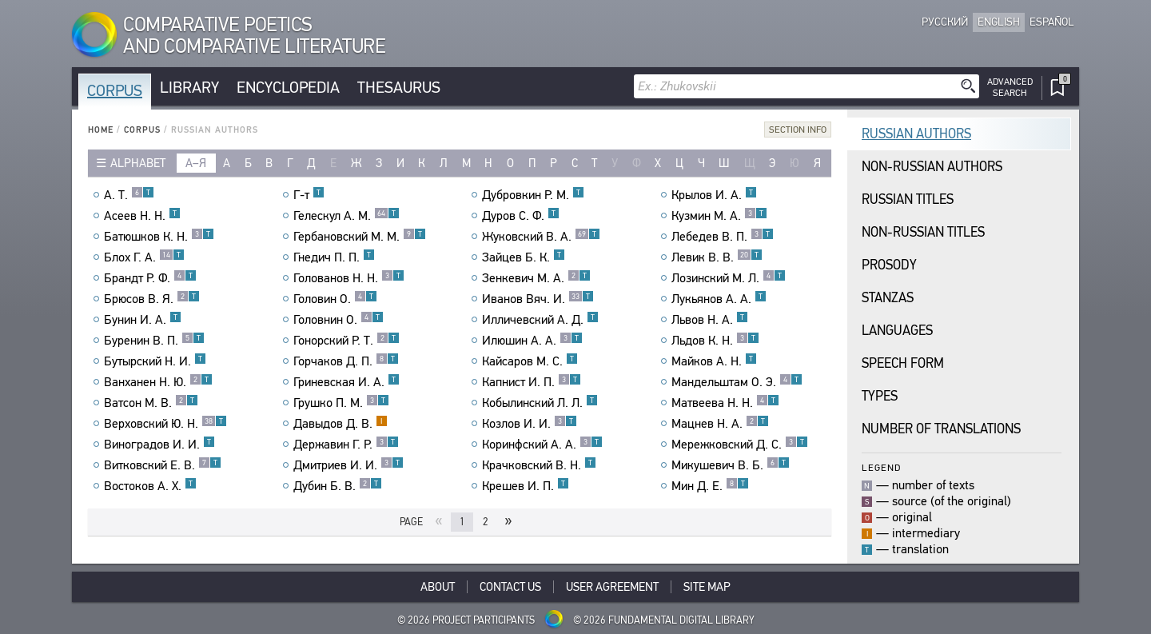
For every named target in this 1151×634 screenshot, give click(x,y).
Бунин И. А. (142, 320)
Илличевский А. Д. (540, 320)
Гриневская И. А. (346, 382)
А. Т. (129, 195)
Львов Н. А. (709, 320)
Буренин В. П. (154, 340)
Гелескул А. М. (346, 216)
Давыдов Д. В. (340, 424)
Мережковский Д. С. (739, 444)
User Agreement (612, 587)
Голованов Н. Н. (348, 278)
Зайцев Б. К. (523, 257)
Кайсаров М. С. (530, 361)
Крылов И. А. (714, 195)
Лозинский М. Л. (728, 278)
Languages (897, 330)
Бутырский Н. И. (155, 361)
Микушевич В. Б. (730, 465)
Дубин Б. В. (337, 486)
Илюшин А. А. (532, 340)
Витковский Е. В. (162, 465)
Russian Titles (908, 199)
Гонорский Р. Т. (346, 340)
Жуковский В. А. (541, 236)
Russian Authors (916, 134)
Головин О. (335, 299)
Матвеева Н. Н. (725, 403)
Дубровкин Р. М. (533, 195)
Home (101, 130)
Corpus (114, 91)
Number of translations (941, 429)
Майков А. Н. (714, 361)
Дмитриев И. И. (348, 465)
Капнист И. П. (531, 382)
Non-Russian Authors (932, 166)
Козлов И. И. (529, 424)
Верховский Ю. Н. (165, 424)
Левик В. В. (717, 257)
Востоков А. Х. (150, 486)
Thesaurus (398, 87)
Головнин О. (338, 320)
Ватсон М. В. (151, 403)
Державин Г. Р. (346, 444)
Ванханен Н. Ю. (158, 382)
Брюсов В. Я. (152, 299)
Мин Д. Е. (710, 486)
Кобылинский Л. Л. (540, 403)
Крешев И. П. (525, 486)
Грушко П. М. (341, 403)
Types (880, 396)
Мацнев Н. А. (720, 424)
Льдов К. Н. (715, 340)
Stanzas (888, 297)
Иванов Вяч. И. (538, 299)
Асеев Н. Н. (142, 216)
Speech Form (903, 363)
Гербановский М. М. (359, 236)
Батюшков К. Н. (159, 236)
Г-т (309, 195)
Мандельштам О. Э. (737, 382)
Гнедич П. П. (334, 257)
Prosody (889, 265)
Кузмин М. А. (719, 216)
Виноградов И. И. (159, 444)
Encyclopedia (288, 87)
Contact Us (510, 587)
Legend (881, 467)
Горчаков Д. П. (346, 361)
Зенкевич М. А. (536, 278)
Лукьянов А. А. (719, 299)
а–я (195, 163)
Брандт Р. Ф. (150, 278)
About (437, 587)
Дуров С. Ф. (521, 216)
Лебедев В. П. (722, 236)
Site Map (707, 587)
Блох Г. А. (144, 257)
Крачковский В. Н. (539, 465)
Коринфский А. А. (542, 444)
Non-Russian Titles (923, 232)
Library (189, 87)
